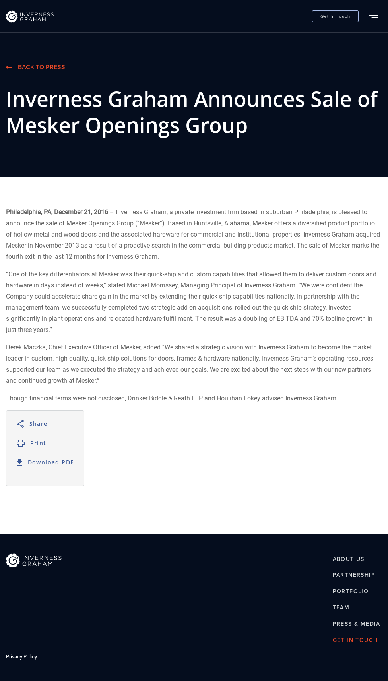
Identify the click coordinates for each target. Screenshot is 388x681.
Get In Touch (335, 16)
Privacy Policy (21, 657)
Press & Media (356, 624)
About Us (349, 559)
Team (341, 607)
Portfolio (351, 592)
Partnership (354, 575)
